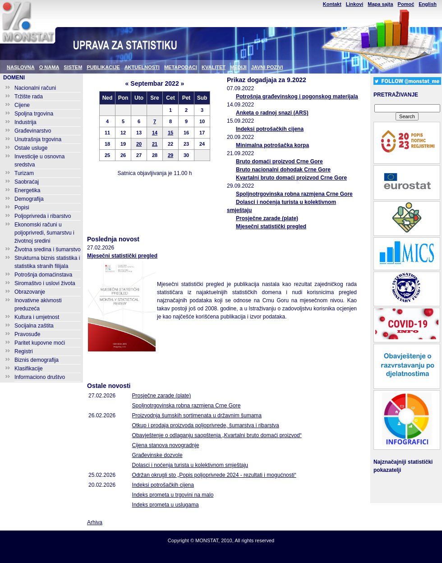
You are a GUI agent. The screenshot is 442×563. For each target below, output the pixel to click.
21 (154, 144)
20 (139, 144)
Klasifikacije (28, 368)
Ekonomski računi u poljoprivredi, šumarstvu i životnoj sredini (44, 233)
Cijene (22, 105)
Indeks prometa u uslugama (165, 505)
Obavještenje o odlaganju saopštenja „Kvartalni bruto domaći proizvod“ (217, 435)
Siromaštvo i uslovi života (44, 283)
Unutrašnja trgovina (37, 139)
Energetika (27, 190)
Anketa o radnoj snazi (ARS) (272, 113)
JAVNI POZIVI (267, 67)
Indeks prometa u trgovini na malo (173, 495)
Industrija (25, 122)
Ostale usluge (30, 148)
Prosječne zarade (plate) (267, 218)
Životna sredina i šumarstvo (47, 249)
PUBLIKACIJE (103, 67)
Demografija (29, 199)
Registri (23, 351)
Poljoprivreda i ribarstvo (42, 216)
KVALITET (214, 67)
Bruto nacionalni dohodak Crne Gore (283, 169)
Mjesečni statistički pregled (271, 226)
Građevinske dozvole (157, 455)
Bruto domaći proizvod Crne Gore (279, 161)
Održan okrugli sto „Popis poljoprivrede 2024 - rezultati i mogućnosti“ (214, 475)
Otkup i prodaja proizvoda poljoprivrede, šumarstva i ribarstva (205, 425)
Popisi (21, 207)
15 (170, 132)
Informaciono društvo (39, 377)
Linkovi (355, 4)
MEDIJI (238, 67)
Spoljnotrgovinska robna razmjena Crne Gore (294, 194)
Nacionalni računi (35, 88)
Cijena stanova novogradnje (165, 445)
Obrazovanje (29, 292)
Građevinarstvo (32, 131)
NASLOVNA (21, 67)
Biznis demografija (36, 360)
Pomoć (406, 4)
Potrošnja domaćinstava (43, 275)
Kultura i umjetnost (36, 317)
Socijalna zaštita (34, 326)
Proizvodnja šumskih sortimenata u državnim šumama (197, 415)
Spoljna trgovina (33, 114)
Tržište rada (28, 96)
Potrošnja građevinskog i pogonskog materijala (297, 96)
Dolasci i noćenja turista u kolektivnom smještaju (190, 465)
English (428, 4)
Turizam (24, 173)
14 (154, 132)
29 (170, 155)
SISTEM (73, 67)
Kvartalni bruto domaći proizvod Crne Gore (291, 178)
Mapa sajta (380, 4)
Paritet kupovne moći (39, 343)
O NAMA (49, 67)
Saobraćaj (26, 182)
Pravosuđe (27, 334)
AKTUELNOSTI (142, 67)
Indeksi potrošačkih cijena (270, 129)
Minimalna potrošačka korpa (272, 145)
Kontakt (332, 4)
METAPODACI (180, 67)
